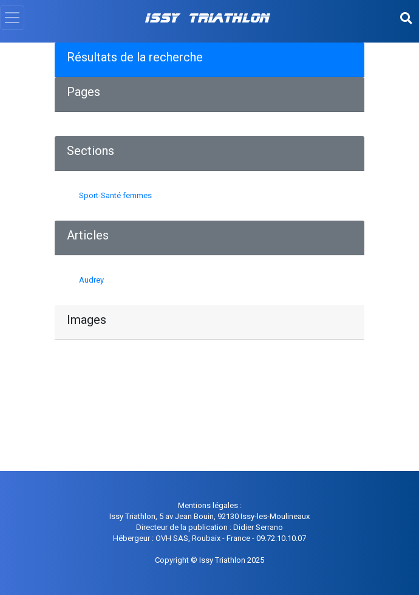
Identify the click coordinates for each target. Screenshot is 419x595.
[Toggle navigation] (12, 17)
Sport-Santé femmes (115, 195)
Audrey (91, 279)
